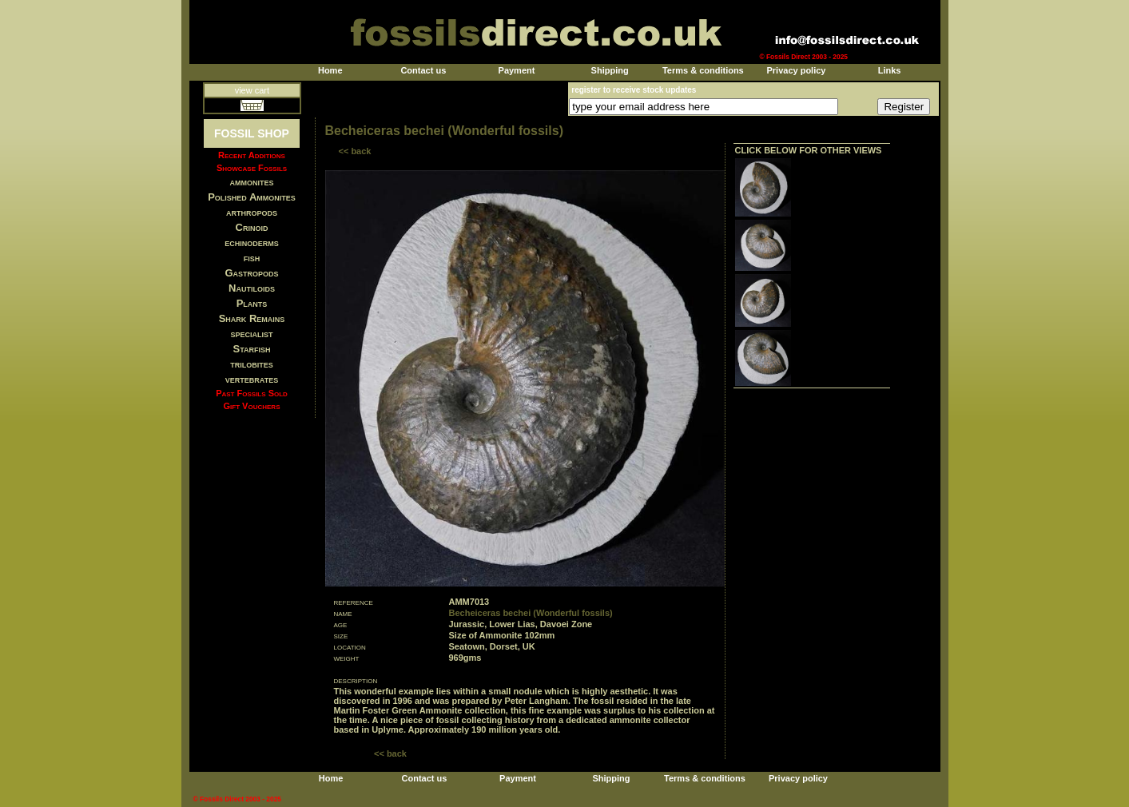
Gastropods (251, 273)
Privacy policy (795, 70)
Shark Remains (252, 318)
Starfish (252, 349)
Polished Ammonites (252, 197)
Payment (517, 70)
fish (252, 258)
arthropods (251, 212)
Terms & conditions (703, 70)
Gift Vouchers (252, 406)
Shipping (610, 70)
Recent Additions (251, 155)
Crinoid (252, 227)
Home (330, 70)
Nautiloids (252, 288)
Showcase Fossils (252, 168)
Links (889, 70)
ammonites (252, 182)
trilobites (251, 364)
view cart (252, 90)
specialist (251, 334)
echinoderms (252, 242)
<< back (355, 151)
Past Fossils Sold (252, 393)
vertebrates (251, 379)
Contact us (423, 70)
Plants (252, 303)
